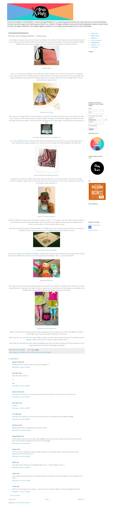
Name (90, 108)
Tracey (14, 486)
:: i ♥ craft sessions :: (96, 40)
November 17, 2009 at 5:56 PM (21, 397)
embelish (22, 352)
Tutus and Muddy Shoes (20, 141)
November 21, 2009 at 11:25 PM (21, 491)
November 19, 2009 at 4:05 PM (21, 480)
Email (90, 112)
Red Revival (15, 425)
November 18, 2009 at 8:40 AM (21, 430)
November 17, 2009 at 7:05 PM (21, 408)
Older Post (81, 499)
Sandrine (14, 449)
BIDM (18, 44)
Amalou (14, 473)
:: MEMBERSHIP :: (95, 42)
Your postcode (93, 125)
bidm (18, 352)
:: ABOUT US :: (94, 33)
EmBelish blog (52, 230)
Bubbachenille (52, 328)
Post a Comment (15, 495)
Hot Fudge (20, 116)
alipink (47, 74)
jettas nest (38, 352)
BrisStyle (67, 42)
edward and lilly (16, 362)
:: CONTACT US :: (95, 45)
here (55, 80)
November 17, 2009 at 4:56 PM (21, 367)
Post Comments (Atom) (23, 502)
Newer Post (12, 499)
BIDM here (77, 143)
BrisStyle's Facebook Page (94, 225)
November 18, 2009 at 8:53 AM (21, 456)
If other (91, 121)
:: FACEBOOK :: (94, 47)
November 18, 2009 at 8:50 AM (21, 443)
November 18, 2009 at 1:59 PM (21, 467)
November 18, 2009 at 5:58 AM (21, 419)
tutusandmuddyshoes (46, 352)
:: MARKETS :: (94, 38)
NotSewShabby (16, 436)
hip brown (27, 352)
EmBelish (18, 220)
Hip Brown (23, 179)
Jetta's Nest (19, 286)
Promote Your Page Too (93, 230)
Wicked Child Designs (32, 253)
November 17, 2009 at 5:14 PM (20, 386)
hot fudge (32, 352)
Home (47, 499)
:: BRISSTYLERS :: (95, 36)
